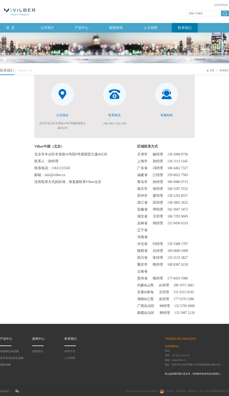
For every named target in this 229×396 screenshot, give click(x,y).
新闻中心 (38, 338)
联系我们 (185, 28)
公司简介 (47, 28)
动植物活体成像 (9, 351)
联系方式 (70, 351)
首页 (212, 70)
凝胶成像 (5, 364)
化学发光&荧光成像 (11, 358)
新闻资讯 (116, 28)
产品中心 (82, 28)
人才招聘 (150, 28)
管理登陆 (180, 391)
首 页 (10, 28)
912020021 (169, 391)
